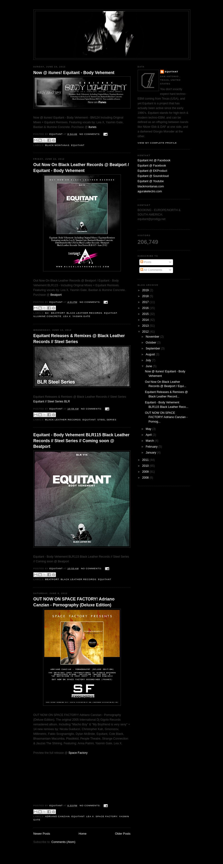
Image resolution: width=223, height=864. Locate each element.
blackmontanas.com (151, 186)
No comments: (90, 134)
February (152, 446)
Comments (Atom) (63, 842)
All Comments (151, 270)
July (149, 360)
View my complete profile (157, 142)
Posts (145, 262)
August (151, 354)
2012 (146, 331)
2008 (146, 477)
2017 (146, 302)
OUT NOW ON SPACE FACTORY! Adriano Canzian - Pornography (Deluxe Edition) (74, 602)
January (151, 452)
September (153, 348)
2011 (146, 460)
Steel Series (106, 419)
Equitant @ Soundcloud (153, 176)
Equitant (77, 145)
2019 (146, 290)
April (149, 434)
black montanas (57, 145)
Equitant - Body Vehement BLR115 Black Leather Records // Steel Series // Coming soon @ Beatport (81, 440)
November (153, 336)
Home (82, 833)
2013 (146, 325)
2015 (146, 314)
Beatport (56, 294)
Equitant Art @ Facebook (154, 160)
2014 (146, 320)
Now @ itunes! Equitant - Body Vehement (73, 72)
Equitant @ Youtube (151, 181)
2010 (146, 465)
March (150, 440)
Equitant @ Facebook (152, 165)
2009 (146, 471)
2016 (146, 308)
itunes (92, 127)
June (149, 366)
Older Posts (122, 833)
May (149, 429)
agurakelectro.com (150, 191)
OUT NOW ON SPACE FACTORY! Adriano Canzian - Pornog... (166, 417)
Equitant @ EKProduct (152, 170)
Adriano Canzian (57, 816)
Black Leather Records (84, 313)
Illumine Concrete (47, 316)
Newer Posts (41, 833)
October (151, 342)
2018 (146, 296)
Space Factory (77, 752)
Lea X (67, 316)
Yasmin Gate (82, 316)
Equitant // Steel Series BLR (51, 401)
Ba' (47, 313)
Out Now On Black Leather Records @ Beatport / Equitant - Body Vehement (81, 167)
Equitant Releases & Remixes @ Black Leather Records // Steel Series (79, 338)
